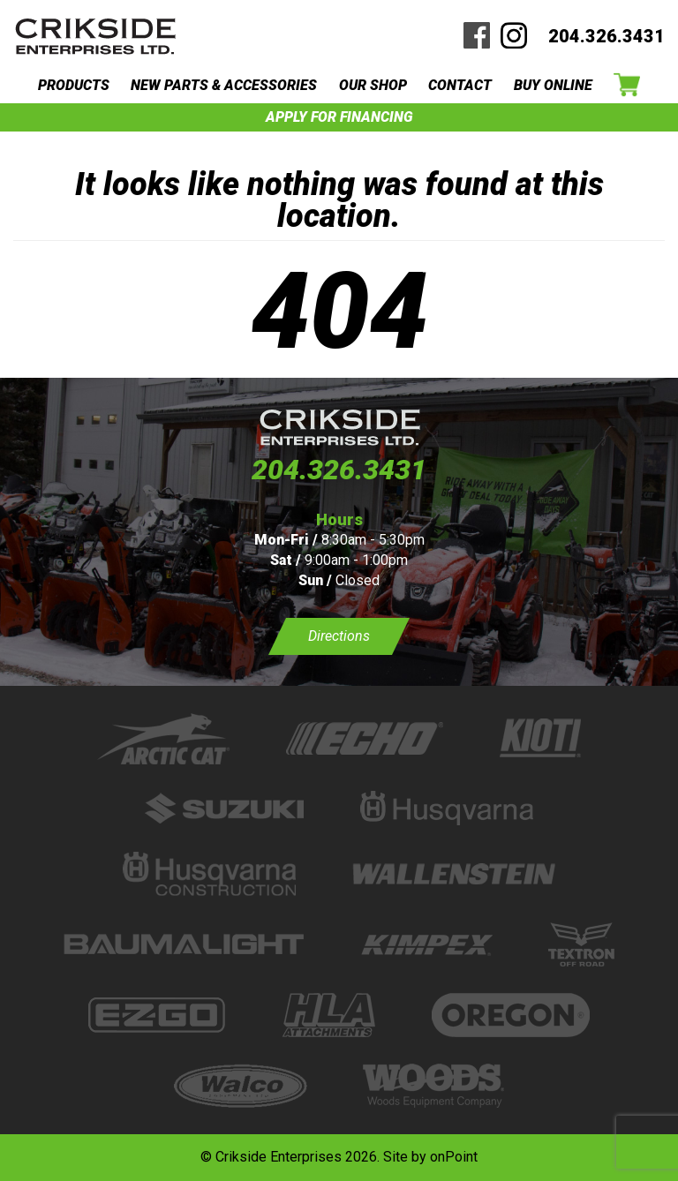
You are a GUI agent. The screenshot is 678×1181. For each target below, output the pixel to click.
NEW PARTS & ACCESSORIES (224, 85)
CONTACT (460, 85)
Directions (339, 636)
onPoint (454, 1156)
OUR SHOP (373, 85)
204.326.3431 (606, 36)
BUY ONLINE (553, 85)
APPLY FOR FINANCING (339, 117)
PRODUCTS (73, 85)
